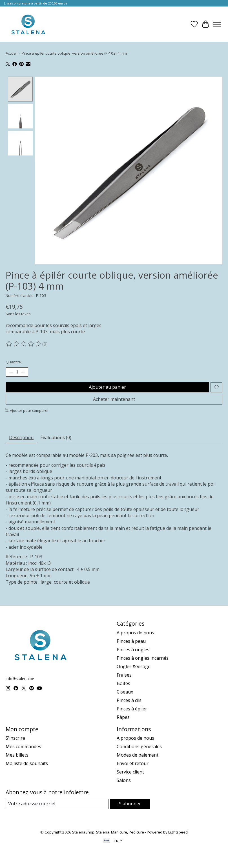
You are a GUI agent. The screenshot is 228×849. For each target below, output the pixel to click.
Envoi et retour (133, 764)
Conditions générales (139, 747)
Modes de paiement (137, 755)
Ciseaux (125, 692)
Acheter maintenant (114, 399)
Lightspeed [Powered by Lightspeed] (178, 832)
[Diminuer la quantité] (11, 372)
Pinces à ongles (133, 649)
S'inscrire (15, 738)
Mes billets (17, 755)
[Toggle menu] (216, 24)
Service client (130, 772)
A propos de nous (135, 633)
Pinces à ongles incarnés (143, 658)
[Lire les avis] (24, 344)
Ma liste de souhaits (27, 764)
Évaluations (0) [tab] (55, 437)
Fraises (124, 675)
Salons (124, 780)
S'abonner (130, 804)
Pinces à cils (129, 700)
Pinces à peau (131, 641)
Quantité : (14, 362)
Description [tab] (21, 437)
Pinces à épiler (132, 709)
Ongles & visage (133, 666)
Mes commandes (23, 747)
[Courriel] (57, 804)
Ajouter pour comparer (27, 410)
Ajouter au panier (107, 387)
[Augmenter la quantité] (22, 372)
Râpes (123, 717)
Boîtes (123, 683)
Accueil (11, 53)
